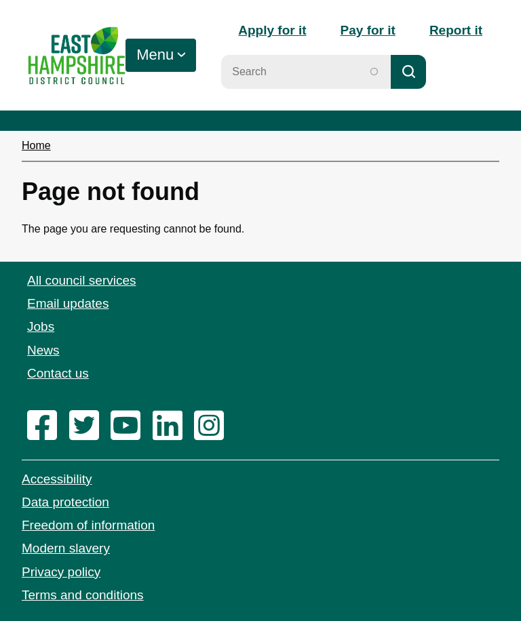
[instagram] (213, 426)
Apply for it (272, 30)
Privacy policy (61, 572)
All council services (81, 280)
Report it (455, 30)
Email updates (68, 303)
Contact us (58, 373)
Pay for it (368, 30)
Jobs (40, 326)
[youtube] (130, 426)
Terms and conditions (83, 595)
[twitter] (88, 426)
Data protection (65, 502)
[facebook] (46, 426)
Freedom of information (88, 525)
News (43, 350)
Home (36, 145)
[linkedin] (172, 426)
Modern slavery (66, 548)
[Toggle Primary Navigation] (161, 55)
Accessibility (57, 479)
